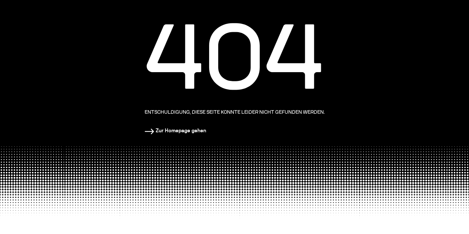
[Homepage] (175, 131)
